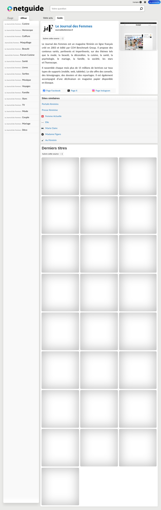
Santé (16, 61)
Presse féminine (50, 110)
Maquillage (18, 42)
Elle (45, 122)
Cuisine (17, 23)
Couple (17, 117)
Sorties (17, 73)
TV (15, 104)
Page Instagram (101, 90)
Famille (17, 92)
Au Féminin (49, 140)
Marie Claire (49, 128)
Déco (16, 129)
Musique (18, 79)
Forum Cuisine (20, 54)
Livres (16, 67)
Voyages (17, 86)
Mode (16, 111)
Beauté (17, 48)
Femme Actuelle (51, 116)
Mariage (18, 123)
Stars (16, 98)
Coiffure (17, 36)
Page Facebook (52, 90)
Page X (72, 90)
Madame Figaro (51, 134)
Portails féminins (50, 104)
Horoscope (19, 30)
